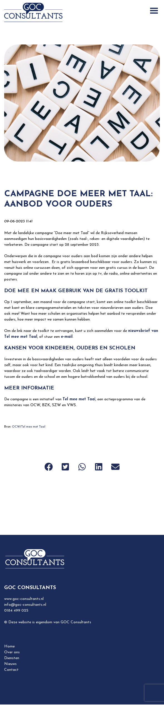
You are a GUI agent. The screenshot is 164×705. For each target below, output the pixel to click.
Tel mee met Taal (33, 426)
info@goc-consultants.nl (25, 605)
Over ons (12, 652)
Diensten (11, 658)
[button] (49, 467)
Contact (11, 670)
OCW (16, 426)
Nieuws (10, 664)
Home (9, 646)
